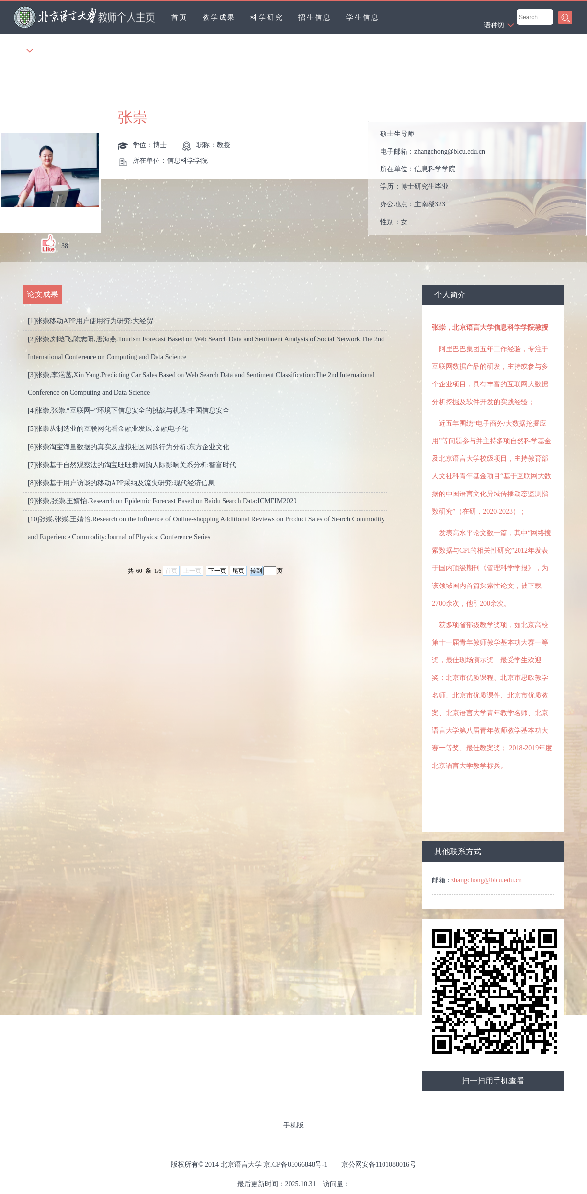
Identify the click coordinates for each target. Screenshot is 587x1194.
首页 (179, 17)
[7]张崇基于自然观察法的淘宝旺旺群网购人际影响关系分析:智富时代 (132, 465)
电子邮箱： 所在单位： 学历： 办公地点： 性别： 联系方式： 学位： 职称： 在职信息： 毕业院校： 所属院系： (481, 178)
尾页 (238, 570)
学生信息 (363, 17)
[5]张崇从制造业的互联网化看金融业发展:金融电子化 (108, 428)
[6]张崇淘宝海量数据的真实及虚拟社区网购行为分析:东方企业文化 (128, 447)
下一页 (217, 570)
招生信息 (315, 17)
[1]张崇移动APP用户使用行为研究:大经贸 (90, 321)
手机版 (293, 1125)
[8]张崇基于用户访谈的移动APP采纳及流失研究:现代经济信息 (121, 483)
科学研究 (267, 17)
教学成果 (219, 17)
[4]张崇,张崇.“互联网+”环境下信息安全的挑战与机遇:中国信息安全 (128, 410)
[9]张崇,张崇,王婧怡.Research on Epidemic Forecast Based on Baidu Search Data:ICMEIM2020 (162, 501)
